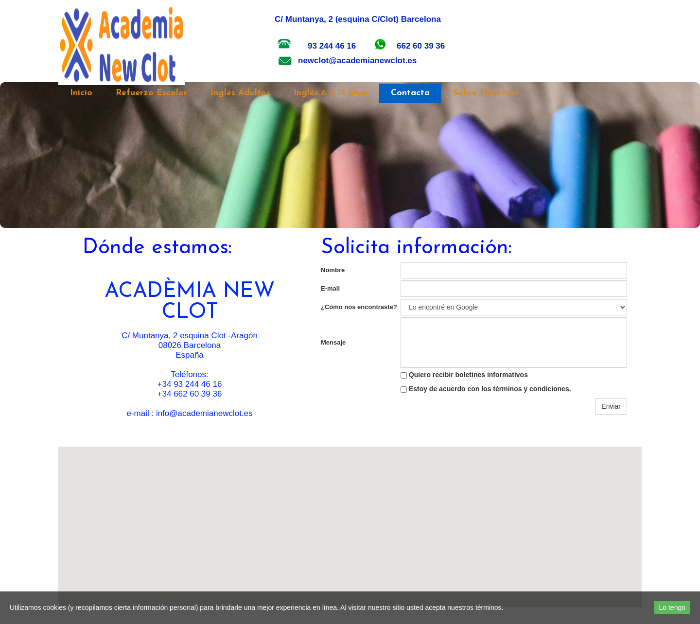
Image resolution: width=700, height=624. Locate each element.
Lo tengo (672, 607)
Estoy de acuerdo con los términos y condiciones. (486, 389)
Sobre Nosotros (486, 93)
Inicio (81, 93)
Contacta (410, 93)
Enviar (611, 406)
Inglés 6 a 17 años (331, 93)
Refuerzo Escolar (151, 93)
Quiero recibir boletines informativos (464, 375)
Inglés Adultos (240, 93)
